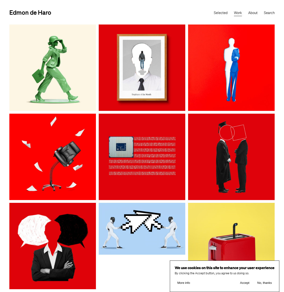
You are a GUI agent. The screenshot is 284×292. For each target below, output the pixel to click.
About (253, 13)
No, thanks (264, 283)
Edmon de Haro (30, 12)
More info (183, 283)
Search (269, 13)
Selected (221, 13)
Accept (244, 283)
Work (238, 13)
